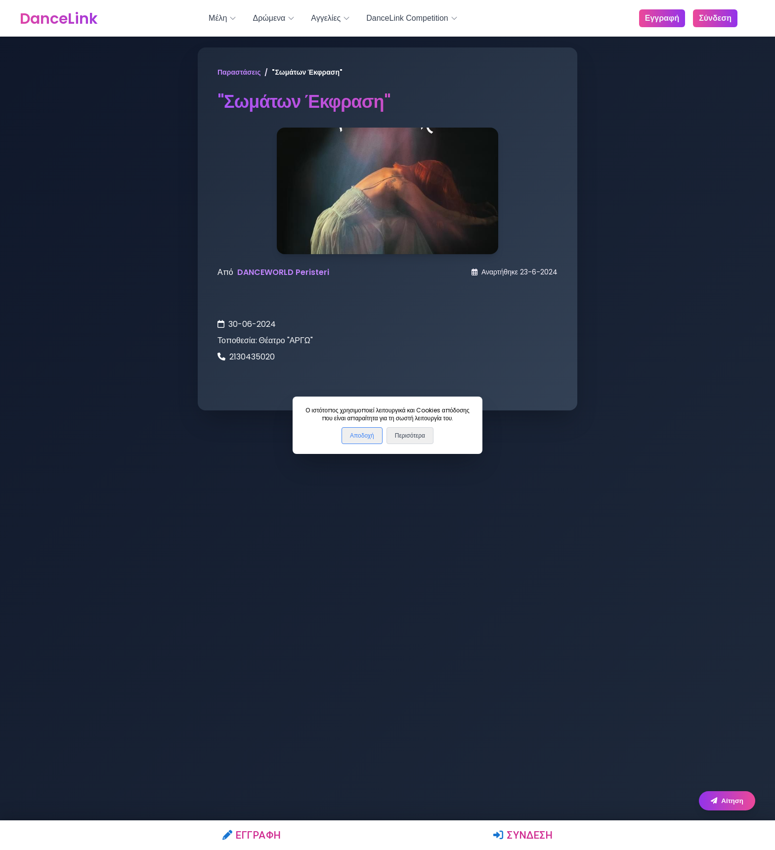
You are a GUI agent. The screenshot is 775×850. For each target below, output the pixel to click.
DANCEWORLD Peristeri (283, 272)
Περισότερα (410, 435)
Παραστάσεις (238, 72)
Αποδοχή (362, 435)
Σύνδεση (523, 835)
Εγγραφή (251, 835)
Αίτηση (727, 801)
